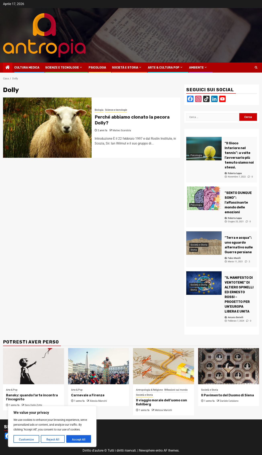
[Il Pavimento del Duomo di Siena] (228, 366)
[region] (52, 426)
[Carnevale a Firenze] (98, 366)
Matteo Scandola (122, 130)
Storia (193, 250)
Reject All (52, 439)
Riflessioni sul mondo (176, 389)
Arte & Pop (11, 389)
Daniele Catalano (229, 401)
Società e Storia (125, 67)
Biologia (99, 110)
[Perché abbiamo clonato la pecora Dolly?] (47, 127)
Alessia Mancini (98, 401)
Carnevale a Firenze (87, 395)
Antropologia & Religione (149, 389)
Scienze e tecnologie (62, 67)
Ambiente (196, 67)
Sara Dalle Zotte (33, 405)
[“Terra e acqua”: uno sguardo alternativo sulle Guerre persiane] (239, 245)
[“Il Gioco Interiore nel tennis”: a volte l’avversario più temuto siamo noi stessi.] (204, 148)
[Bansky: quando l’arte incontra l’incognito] (33, 366)
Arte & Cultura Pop (163, 67)
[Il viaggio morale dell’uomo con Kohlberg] (163, 366)
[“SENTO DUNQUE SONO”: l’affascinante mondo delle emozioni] (204, 198)
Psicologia (97, 67)
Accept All (79, 439)
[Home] (7, 68)
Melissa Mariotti (163, 410)
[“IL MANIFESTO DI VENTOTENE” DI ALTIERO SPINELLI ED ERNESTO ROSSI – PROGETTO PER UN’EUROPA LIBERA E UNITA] (239, 294)
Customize (26, 439)
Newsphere (147, 450)
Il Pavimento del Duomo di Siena (227, 395)
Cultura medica (26, 67)
